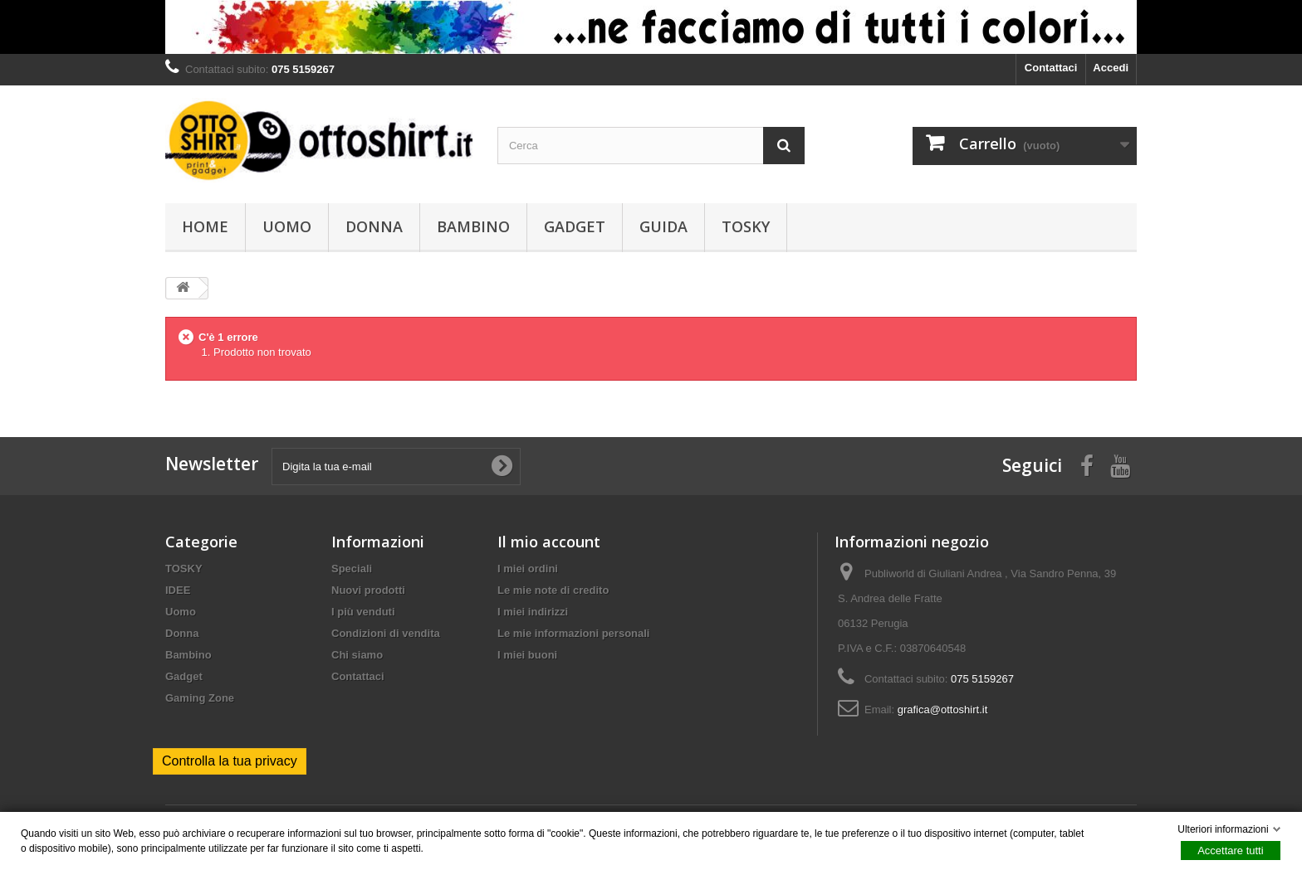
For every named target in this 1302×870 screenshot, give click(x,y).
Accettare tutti (1230, 850)
